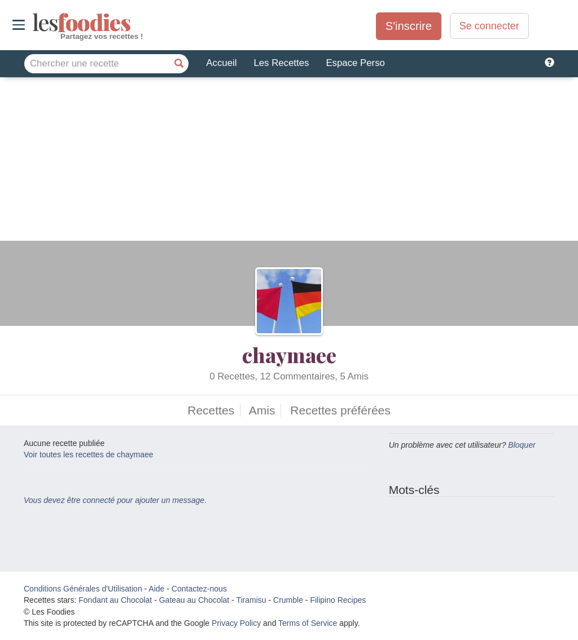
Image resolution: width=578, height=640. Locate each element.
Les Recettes (281, 63)
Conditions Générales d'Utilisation (83, 588)
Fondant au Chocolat (115, 599)
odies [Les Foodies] (33, 22)
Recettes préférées (340, 410)
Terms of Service (307, 623)
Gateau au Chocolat (194, 599)
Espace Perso (355, 63)
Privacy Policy (236, 623)
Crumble (288, 599)
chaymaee (289, 354)
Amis (262, 410)
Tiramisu (251, 599)
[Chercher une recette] (179, 64)
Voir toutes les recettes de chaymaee (89, 454)
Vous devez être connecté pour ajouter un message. (115, 500)
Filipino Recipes (338, 599)
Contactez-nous (199, 588)
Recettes (210, 410)
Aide (156, 588)
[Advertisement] (289, 162)
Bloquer (521, 444)
